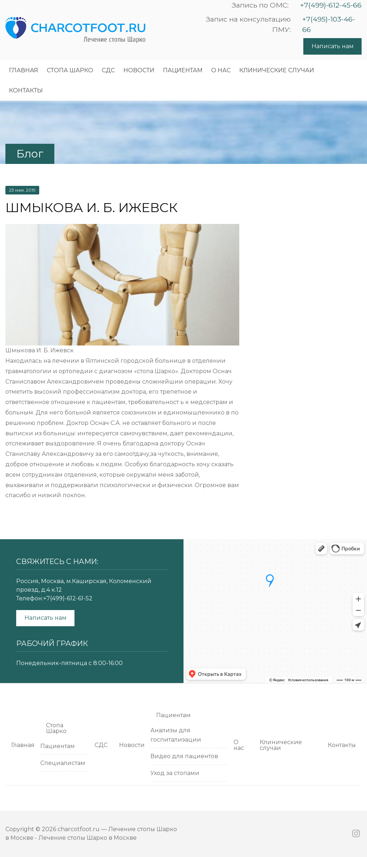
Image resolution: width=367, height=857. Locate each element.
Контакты (26, 90)
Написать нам (333, 46)
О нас (221, 70)
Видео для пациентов (184, 756)
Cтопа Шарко (70, 70)
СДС (108, 70)
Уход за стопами (174, 773)
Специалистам (62, 763)
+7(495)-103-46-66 (328, 24)
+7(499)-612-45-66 (331, 5)
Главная (23, 70)
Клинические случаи (276, 70)
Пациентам (183, 70)
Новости (138, 70)
